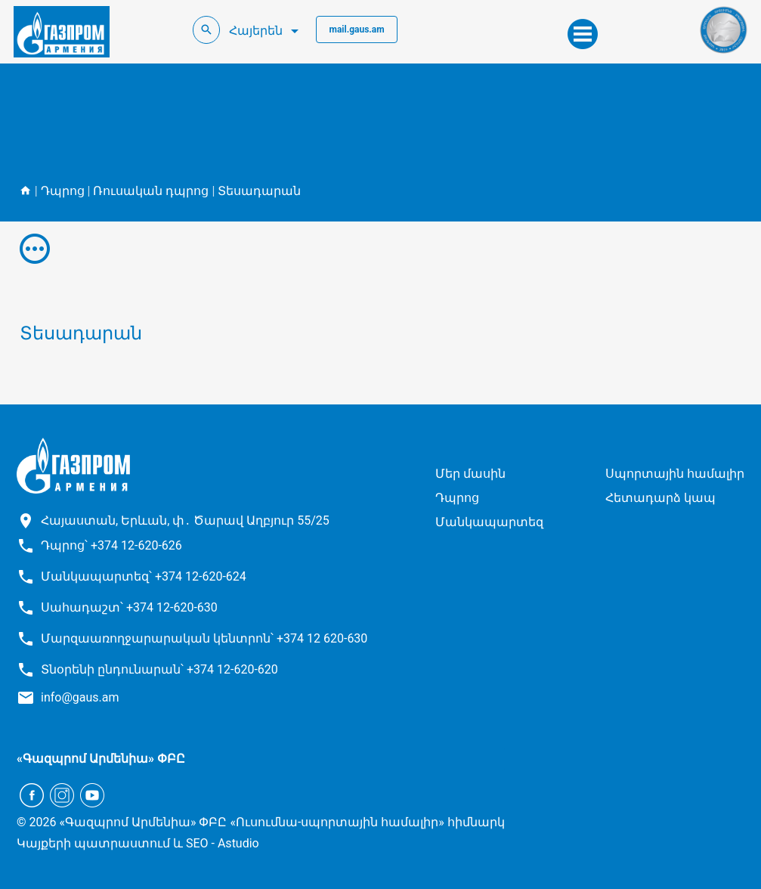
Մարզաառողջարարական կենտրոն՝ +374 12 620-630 (204, 638)
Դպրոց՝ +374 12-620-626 (111, 545)
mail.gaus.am (356, 29)
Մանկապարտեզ (489, 522)
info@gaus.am (80, 697)
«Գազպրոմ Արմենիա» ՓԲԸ (101, 758)
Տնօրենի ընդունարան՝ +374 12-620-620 (159, 669)
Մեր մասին (470, 473)
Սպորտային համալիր (674, 473)
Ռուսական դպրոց (151, 191)
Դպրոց (63, 191)
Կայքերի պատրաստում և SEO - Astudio (138, 843)
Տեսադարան (259, 191)
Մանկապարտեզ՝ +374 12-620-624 (143, 576)
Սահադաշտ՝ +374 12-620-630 (129, 607)
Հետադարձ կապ (660, 498)
